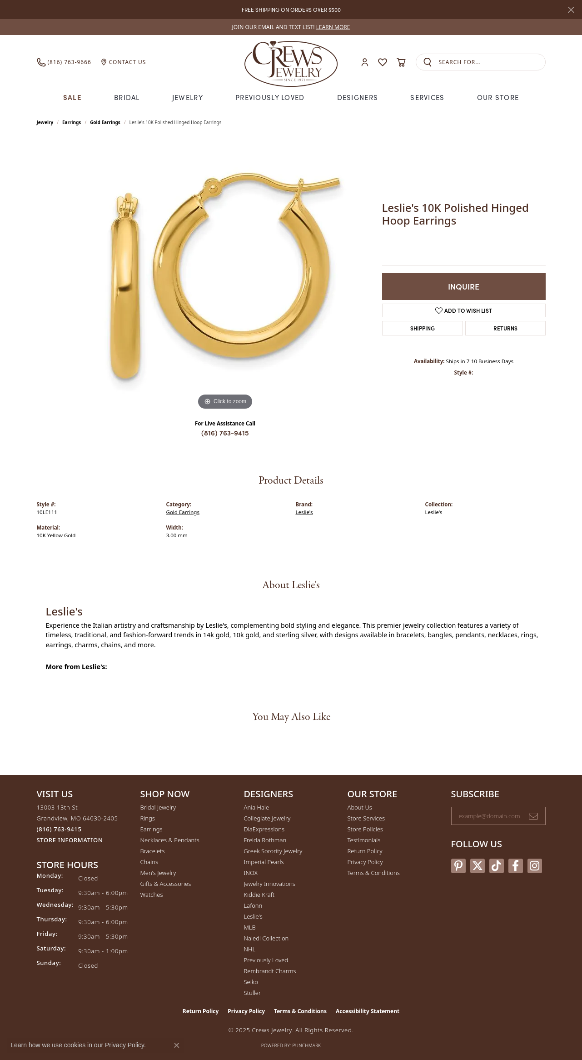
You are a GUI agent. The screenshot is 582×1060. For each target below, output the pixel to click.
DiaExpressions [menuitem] (264, 829)
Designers (357, 97)
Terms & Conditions (374, 873)
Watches (151, 894)
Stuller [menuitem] (252, 993)
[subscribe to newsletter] (533, 816)
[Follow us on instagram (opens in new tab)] (534, 866)
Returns (505, 328)
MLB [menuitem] (250, 927)
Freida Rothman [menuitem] (265, 840)
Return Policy (365, 851)
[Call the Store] (59, 829)
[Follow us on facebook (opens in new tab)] (515, 866)
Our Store (498, 97)
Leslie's (304, 512)
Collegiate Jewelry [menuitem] (267, 818)
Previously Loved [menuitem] (266, 960)
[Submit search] (427, 62)
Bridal (127, 97)
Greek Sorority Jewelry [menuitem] (273, 851)
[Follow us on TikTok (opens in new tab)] (496, 866)
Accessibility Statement (367, 1011)
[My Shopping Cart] (401, 62)
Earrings (71, 122)
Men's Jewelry (158, 873)
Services (427, 97)
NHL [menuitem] (250, 949)
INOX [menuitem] (251, 873)
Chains (149, 862)
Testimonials (364, 840)
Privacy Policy (365, 862)
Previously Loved (269, 97)
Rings (147, 818)
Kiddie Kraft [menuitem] (259, 894)
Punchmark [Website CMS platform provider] (307, 1045)
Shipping (422, 328)
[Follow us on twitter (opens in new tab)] (477, 866)
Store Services (366, 818)
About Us (360, 807)
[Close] (571, 9)
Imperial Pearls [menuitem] (264, 862)
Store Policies (365, 829)
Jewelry (187, 97)
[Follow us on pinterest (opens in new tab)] (458, 866)
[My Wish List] (382, 62)
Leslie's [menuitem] (253, 916)
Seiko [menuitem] (251, 982)
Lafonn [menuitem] (253, 905)
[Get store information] (70, 840)
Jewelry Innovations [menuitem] (269, 884)
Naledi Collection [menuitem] (266, 938)
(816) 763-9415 (225, 432)
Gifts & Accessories (165, 884)
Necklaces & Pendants (169, 840)
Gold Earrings (105, 122)
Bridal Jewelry (158, 807)
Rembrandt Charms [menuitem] (270, 971)
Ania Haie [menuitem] (256, 807)
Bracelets (152, 851)
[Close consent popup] (176, 1045)
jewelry (45, 122)
